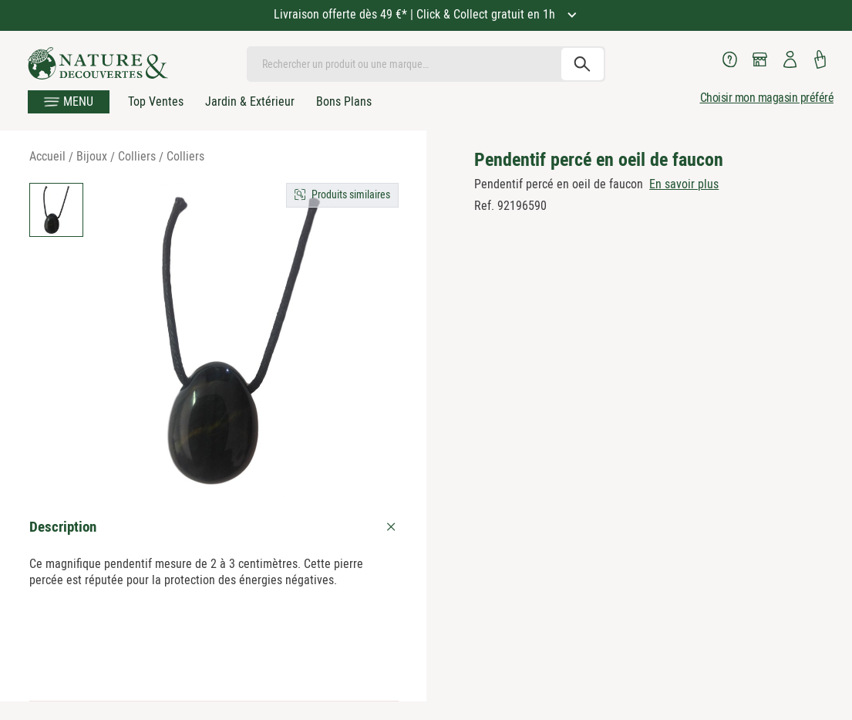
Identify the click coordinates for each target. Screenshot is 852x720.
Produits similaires (351, 194)
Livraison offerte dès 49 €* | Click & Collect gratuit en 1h (416, 14)
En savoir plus (684, 184)
